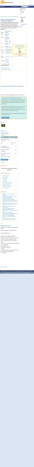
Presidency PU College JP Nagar (8, 198)
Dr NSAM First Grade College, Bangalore (9, 219)
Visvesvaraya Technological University (7, 61)
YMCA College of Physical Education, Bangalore (10, 203)
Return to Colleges (4, 266)
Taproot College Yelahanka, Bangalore (8, 199)
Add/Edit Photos (3, 130)
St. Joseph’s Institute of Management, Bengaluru (10, 200)
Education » (2, 6)
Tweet (2, 223)
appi (5, 236)
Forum (13, 6)
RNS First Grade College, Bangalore (8, 214)
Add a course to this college (5, 156)
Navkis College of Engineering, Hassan (9, 208)
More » (16, 6)
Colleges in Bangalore (15, 16)
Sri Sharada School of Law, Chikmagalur (9, 218)
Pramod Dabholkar (8, 227)
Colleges (2, 16)
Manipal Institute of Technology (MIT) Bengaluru (10, 213)
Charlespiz (22, 25)
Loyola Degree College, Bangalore (8, 212)
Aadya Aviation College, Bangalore (8, 209)
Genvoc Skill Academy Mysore (7, 197)
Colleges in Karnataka (7, 16)
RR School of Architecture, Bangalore (8, 215)
